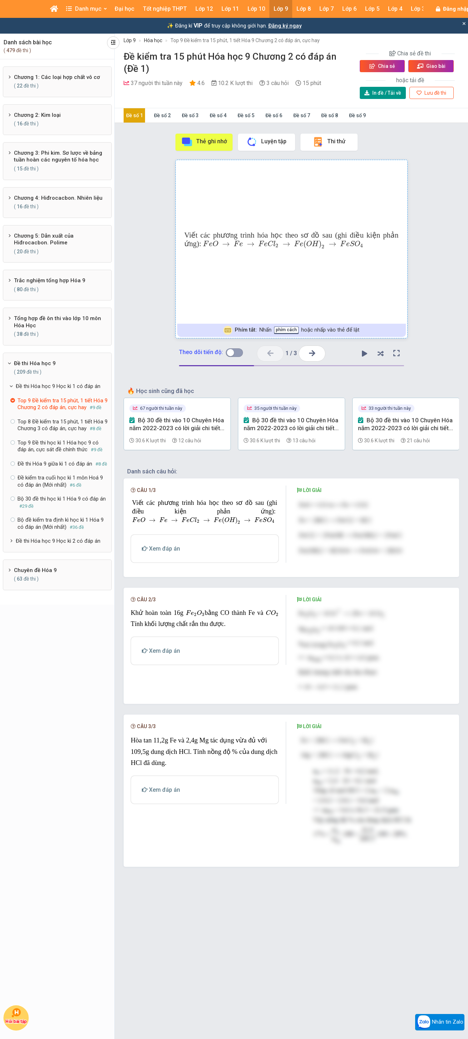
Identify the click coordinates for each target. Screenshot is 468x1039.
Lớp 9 (130, 40)
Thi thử (328, 142)
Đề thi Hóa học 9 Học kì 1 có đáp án (58, 386)
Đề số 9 (357, 115)
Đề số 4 (218, 115)
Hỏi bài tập (16, 1015)
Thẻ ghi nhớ (204, 142)
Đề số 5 (246, 115)
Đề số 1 (134, 115)
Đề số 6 (273, 115)
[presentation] (283, 244)
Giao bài (431, 66)
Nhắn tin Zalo (439, 1022)
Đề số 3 (190, 115)
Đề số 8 (329, 115)
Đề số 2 (162, 115)
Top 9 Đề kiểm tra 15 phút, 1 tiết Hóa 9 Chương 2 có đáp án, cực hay (245, 40)
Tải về (382, 93)
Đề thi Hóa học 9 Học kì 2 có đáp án (58, 541)
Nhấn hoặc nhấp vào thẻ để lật (291, 330)
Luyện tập (266, 142)
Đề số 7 (301, 115)
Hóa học (153, 40)
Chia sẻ (382, 66)
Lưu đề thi (431, 93)
